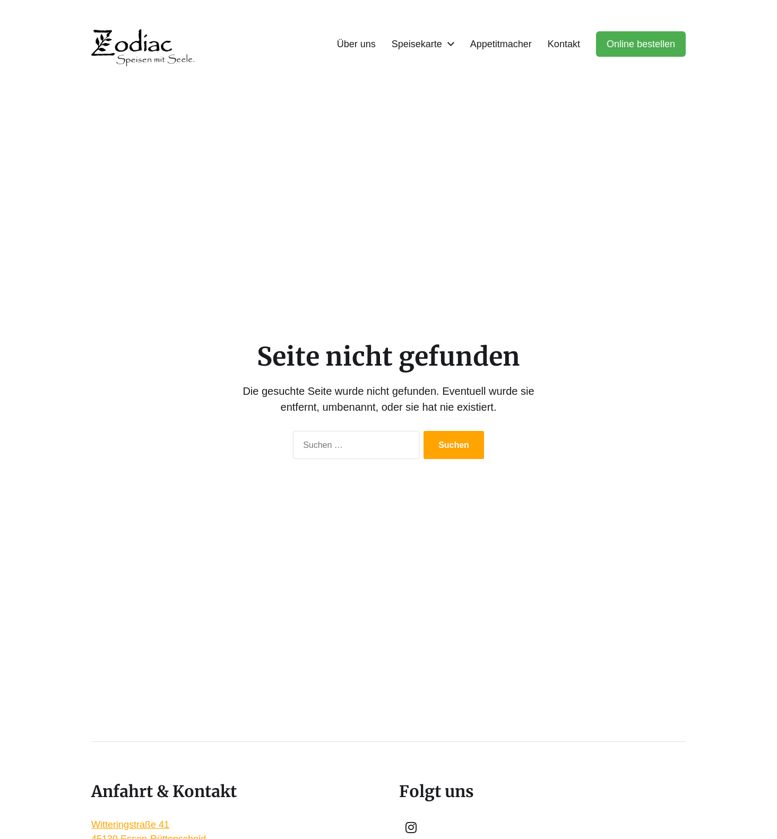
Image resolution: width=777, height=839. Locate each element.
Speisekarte (417, 43)
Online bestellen (641, 43)
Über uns (356, 43)
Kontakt (564, 43)
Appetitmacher (501, 43)
